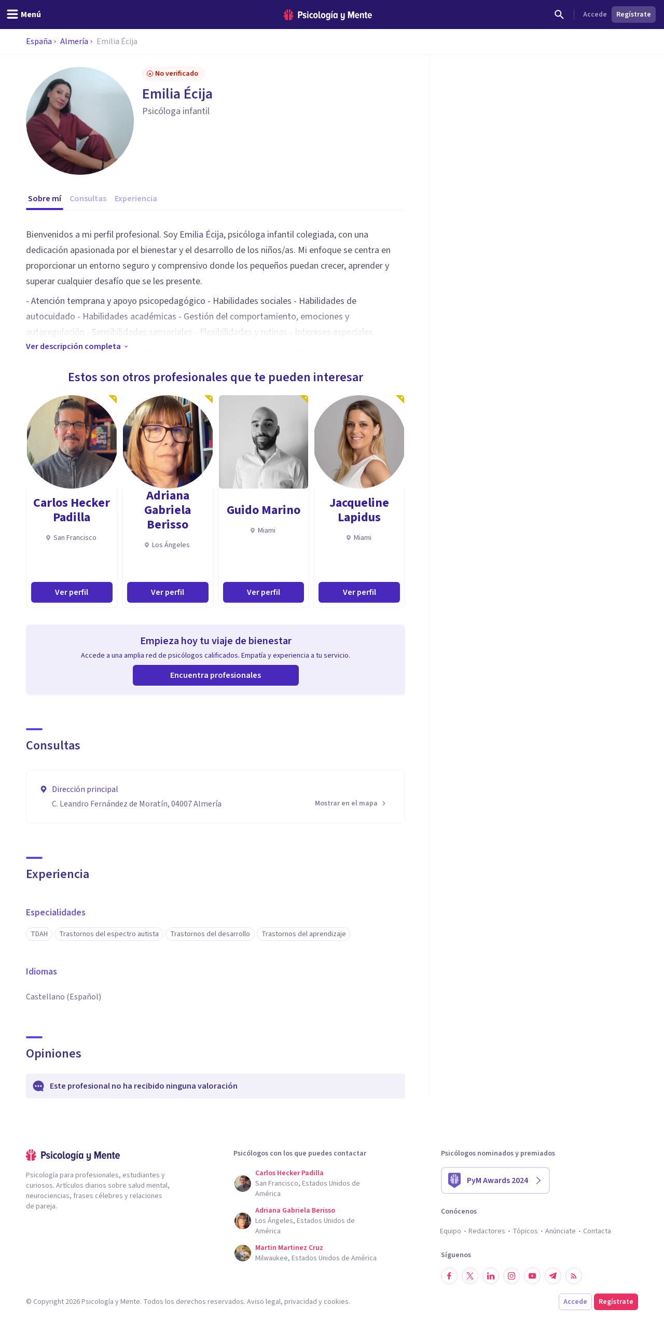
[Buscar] (559, 14)
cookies (336, 1302)
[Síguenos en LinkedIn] (490, 1276)
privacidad (300, 1302)
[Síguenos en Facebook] (449, 1276)
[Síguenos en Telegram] (553, 1276)
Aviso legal (264, 1302)
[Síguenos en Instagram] (511, 1276)
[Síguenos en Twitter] (470, 1276)
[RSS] (573, 1276)
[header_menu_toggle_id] (23, 14)
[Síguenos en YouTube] (532, 1276)
